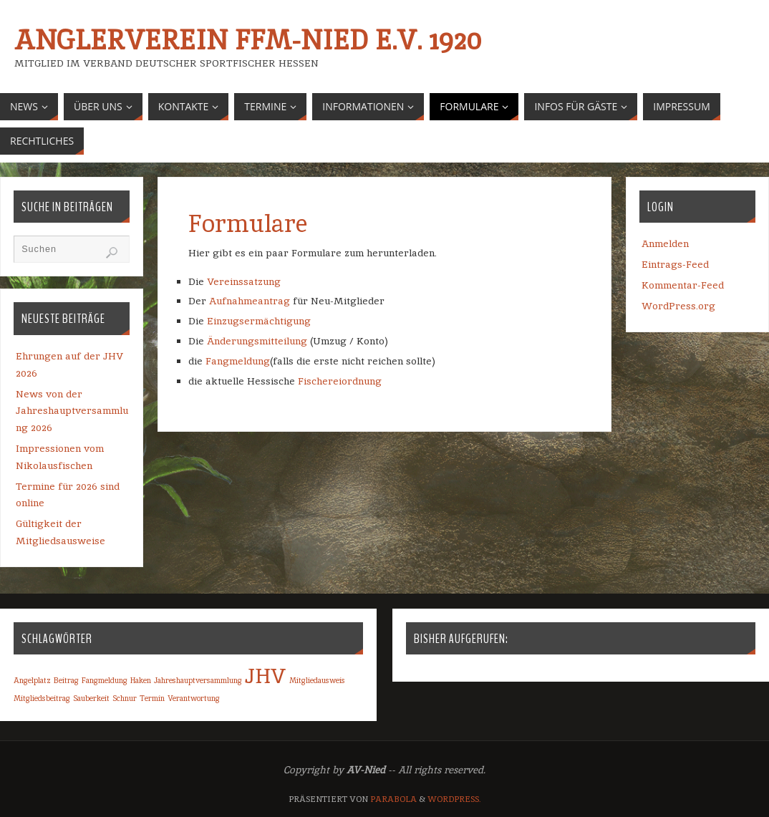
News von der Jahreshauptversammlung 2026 (72, 411)
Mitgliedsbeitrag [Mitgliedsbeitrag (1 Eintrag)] (42, 698)
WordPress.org (678, 305)
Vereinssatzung (244, 281)
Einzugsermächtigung (259, 320)
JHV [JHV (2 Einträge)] (265, 676)
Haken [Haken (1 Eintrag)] (140, 680)
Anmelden (665, 243)
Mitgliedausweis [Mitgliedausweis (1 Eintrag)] (317, 680)
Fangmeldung (237, 360)
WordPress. (454, 799)
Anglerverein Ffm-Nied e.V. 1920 (247, 40)
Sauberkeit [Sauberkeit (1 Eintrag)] (91, 698)
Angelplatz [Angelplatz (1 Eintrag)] (32, 680)
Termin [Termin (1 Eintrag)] (152, 698)
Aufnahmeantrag (249, 300)
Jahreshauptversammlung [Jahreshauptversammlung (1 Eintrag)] (198, 680)
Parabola (393, 799)
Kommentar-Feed (683, 285)
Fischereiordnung (340, 380)
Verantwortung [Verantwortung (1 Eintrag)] (194, 698)
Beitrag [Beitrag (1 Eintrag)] (66, 680)
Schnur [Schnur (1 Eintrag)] (124, 698)
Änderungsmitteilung (258, 340)
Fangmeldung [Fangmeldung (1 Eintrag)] (104, 680)
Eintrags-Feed (675, 264)
